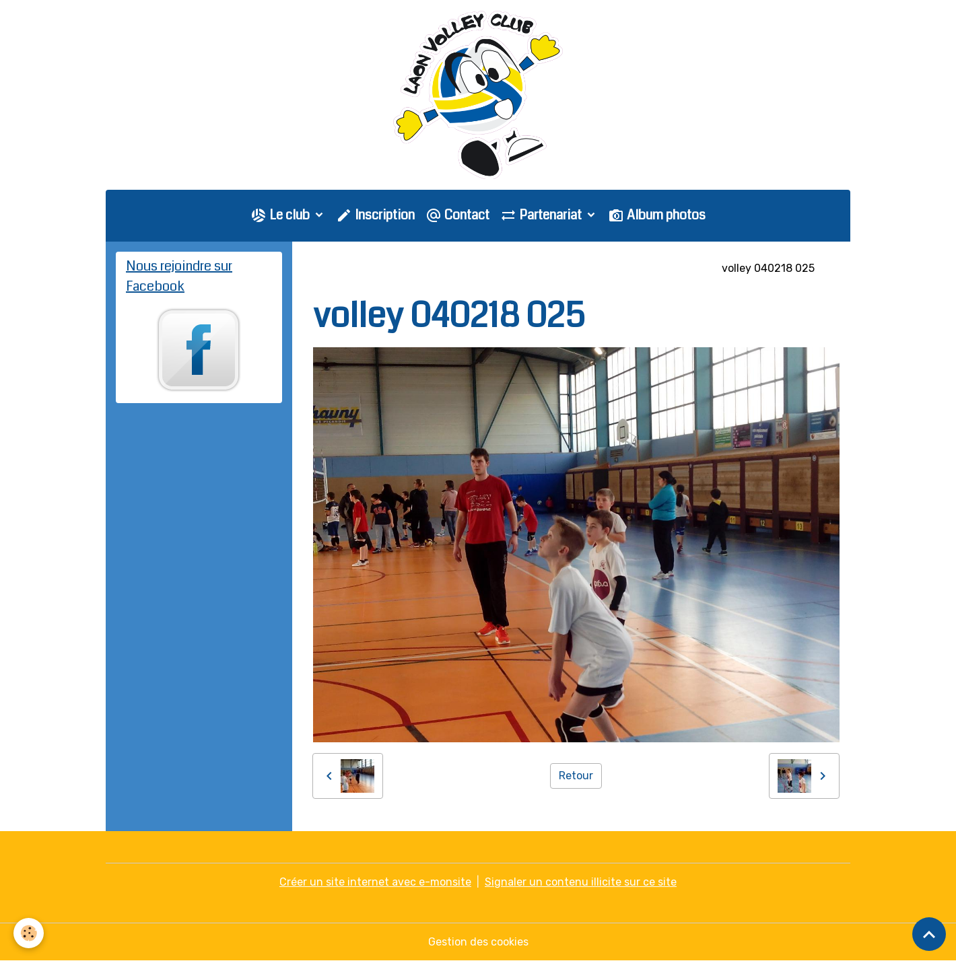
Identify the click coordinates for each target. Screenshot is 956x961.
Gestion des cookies (478, 941)
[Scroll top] (929, 934)
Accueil (332, 268)
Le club (281, 215)
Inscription (375, 215)
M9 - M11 (577, 268)
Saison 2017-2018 (495, 268)
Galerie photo (400, 268)
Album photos (657, 215)
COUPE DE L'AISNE (660, 268)
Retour (576, 775)
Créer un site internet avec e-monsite (375, 882)
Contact (457, 215)
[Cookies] (28, 933)
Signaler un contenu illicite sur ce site (581, 882)
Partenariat (542, 215)
